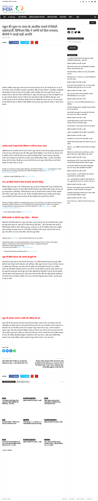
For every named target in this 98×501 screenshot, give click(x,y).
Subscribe (72, 48)
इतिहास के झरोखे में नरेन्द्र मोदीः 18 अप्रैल (76, 184)
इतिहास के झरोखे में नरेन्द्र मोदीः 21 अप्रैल (76, 157)
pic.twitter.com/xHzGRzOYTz (11, 208)
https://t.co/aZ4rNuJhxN (25, 247)
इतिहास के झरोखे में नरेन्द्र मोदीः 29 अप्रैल (32, 400)
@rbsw (45, 169)
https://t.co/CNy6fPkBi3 (9, 172)
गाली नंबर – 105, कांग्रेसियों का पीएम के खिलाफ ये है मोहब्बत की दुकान (81, 148)
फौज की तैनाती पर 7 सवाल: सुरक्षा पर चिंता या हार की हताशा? (81, 126)
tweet (52, 376)
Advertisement (80, 499)
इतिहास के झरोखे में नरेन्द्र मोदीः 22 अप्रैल (76, 135)
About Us (64, 499)
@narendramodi (47, 206)
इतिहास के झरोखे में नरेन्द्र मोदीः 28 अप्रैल (53, 422)
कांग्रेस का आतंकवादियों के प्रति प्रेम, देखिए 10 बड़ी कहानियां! (81, 132)
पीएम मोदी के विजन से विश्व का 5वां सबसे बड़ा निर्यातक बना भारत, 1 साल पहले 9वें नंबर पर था (15, 362)
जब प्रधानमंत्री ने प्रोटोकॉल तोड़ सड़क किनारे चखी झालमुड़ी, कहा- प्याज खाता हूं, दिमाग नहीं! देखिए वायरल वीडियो (80, 166)
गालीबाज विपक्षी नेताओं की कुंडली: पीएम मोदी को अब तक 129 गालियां (81, 143)
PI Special (11, 17)
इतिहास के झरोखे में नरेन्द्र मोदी (36, 17)
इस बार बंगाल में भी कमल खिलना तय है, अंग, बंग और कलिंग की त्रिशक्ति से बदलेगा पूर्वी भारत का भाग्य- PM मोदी (11, 443)
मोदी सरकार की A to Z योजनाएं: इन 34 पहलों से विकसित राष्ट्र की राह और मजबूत (32, 422)
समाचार (4, 23)
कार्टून (77, 17)
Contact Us (89, 499)
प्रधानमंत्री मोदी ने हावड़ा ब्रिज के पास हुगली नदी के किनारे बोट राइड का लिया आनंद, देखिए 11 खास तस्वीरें (81, 113)
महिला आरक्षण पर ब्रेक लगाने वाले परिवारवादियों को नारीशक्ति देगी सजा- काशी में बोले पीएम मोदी (52, 402)
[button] (95, 17)
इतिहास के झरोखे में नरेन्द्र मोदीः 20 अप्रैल (76, 171)
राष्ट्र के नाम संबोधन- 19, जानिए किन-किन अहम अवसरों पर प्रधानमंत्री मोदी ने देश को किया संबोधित (80, 175)
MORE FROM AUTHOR (23, 381)
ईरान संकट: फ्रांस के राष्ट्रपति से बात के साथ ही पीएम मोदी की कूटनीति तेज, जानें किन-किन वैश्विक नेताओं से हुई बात (80, 188)
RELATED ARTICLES (9, 381)
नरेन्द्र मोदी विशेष (22, 17)
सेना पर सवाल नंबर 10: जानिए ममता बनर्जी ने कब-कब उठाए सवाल (81, 202)
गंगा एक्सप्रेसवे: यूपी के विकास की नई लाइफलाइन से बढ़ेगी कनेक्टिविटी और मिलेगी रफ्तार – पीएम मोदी (10, 402)
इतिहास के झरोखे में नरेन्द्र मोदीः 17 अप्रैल (76, 198)
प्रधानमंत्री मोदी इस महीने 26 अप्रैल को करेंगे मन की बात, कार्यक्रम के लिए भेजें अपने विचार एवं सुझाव (80, 121)
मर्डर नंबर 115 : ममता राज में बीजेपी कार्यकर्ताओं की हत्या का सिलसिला (81, 103)
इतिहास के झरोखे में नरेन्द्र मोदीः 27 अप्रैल (32, 442)
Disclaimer (72, 499)
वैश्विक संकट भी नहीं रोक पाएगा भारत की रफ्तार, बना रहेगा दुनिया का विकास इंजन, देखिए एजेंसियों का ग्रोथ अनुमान (80, 153)
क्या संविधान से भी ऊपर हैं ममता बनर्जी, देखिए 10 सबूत (79, 138)
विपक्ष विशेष (63, 17)
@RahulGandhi (50, 170)
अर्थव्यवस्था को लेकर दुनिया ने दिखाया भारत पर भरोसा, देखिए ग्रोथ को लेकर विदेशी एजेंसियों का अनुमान (81, 193)
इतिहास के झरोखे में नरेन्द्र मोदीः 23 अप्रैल (76, 129)
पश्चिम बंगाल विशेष (52, 17)
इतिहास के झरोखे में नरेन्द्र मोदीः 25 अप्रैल (76, 99)
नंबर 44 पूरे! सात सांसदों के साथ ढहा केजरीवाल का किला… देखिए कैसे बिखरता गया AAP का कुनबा (53, 443)
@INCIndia (14, 238)
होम (4, 17)
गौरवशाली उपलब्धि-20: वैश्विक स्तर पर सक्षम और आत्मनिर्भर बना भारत (10, 422)
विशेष (71, 17)
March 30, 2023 (29, 176)
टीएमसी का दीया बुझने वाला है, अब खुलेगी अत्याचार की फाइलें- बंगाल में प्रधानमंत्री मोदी (81, 108)
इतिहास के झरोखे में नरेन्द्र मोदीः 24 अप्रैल (76, 117)
